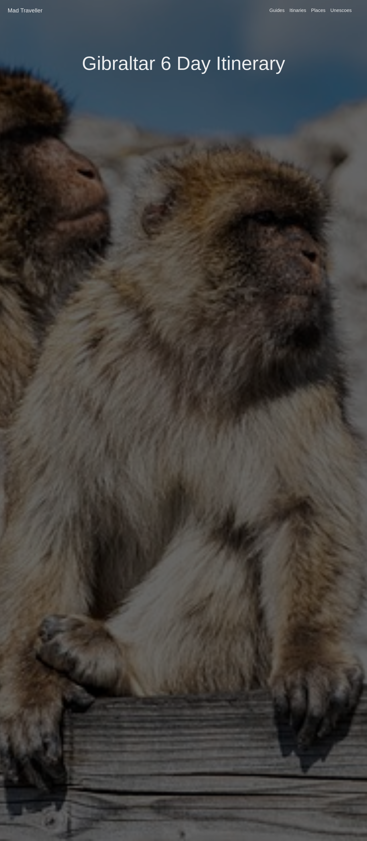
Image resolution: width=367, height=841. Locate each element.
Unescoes (341, 10)
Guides (276, 10)
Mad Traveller (25, 10)
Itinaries (297, 10)
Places (318, 10)
